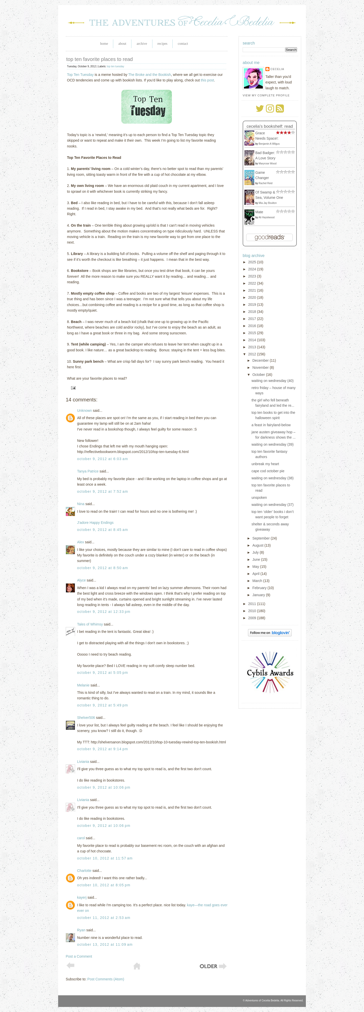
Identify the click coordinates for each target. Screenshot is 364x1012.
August (258, 545)
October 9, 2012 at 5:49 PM (102, 705)
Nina (80, 504)
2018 (252, 312)
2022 (252, 283)
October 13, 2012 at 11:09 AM (105, 944)
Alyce (81, 580)
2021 (252, 290)
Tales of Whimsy (90, 624)
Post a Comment (79, 956)
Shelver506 (86, 718)
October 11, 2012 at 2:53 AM (103, 918)
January (259, 595)
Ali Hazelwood (267, 217)
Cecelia (277, 69)
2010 (252, 611)
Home (104, 44)
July (256, 552)
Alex (80, 542)
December (260, 360)
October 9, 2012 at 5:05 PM (102, 673)
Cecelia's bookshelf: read (269, 126)
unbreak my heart (265, 464)
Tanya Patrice (88, 471)
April (256, 574)
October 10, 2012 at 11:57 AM (105, 858)
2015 (252, 333)
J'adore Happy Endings (95, 523)
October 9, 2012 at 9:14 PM (102, 749)
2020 (252, 297)
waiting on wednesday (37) (273, 505)
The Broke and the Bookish (149, 75)
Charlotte (84, 871)
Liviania (83, 762)
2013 (252, 347)
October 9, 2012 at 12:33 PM (103, 612)
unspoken (259, 498)
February (259, 588)
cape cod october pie (268, 471)
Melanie (83, 685)
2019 (252, 305)
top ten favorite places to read (99, 59)
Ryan (81, 930)
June (256, 559)
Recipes (162, 44)
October (259, 375)
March (257, 581)
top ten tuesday (115, 66)
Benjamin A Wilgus (269, 143)
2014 (252, 340)
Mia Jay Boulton (268, 203)
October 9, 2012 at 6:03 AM (102, 459)
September (261, 538)
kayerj (81, 897)
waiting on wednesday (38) (273, 478)
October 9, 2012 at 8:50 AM (102, 568)
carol (81, 838)
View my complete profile (266, 95)
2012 (252, 354)
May (256, 567)
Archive (141, 44)
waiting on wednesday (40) (273, 381)
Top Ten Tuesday (80, 75)
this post (207, 80)
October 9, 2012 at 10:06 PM (103, 787)
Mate (259, 212)
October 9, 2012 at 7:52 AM (102, 491)
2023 (252, 276)
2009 (252, 618)
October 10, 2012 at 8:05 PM (103, 885)
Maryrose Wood (267, 163)
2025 (252, 262)
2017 (252, 319)
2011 (252, 604)
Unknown (84, 410)
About (122, 44)
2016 (252, 326)
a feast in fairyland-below (271, 425)
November (260, 367)
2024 (252, 269)
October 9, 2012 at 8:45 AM (102, 530)
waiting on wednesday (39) (273, 444)
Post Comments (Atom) (105, 979)
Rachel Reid (265, 183)
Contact (183, 44)
